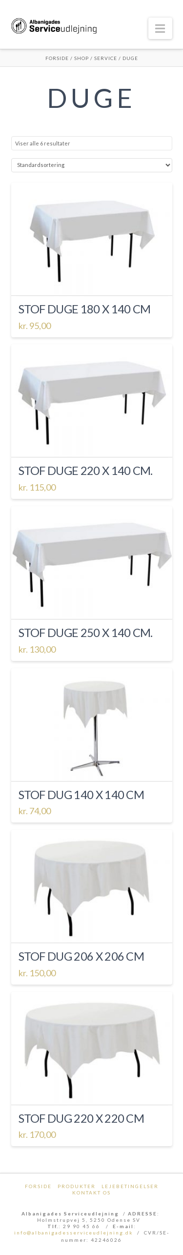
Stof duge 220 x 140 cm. (86, 470)
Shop (81, 58)
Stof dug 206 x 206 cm (81, 956)
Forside (57, 58)
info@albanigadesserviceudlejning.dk (73, 1232)
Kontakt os (91, 1192)
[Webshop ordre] (91, 165)
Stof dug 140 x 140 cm (81, 795)
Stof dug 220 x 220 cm (81, 1118)
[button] (160, 28)
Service (105, 58)
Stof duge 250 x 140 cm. (86, 632)
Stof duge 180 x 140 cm (85, 309)
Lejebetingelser (130, 1186)
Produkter (77, 1186)
